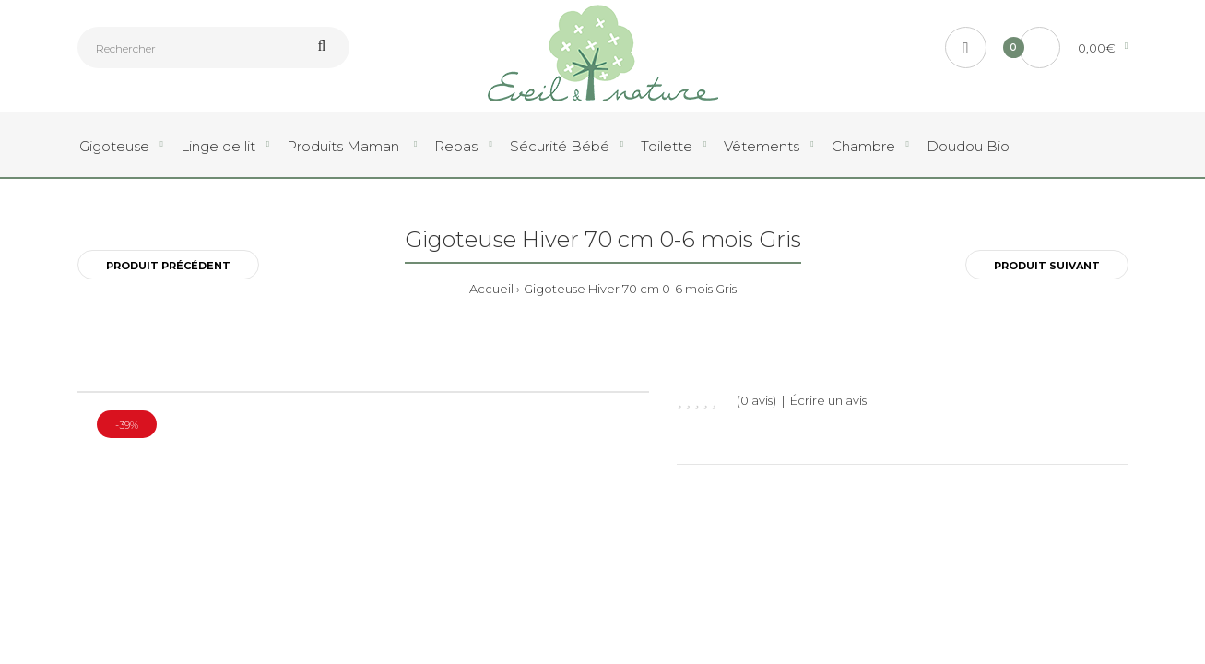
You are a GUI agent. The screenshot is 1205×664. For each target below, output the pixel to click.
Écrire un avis (828, 400)
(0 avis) (756, 400)
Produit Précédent (168, 265)
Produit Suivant (1047, 265)
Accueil (491, 288)
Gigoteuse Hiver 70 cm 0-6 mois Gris (630, 288)
